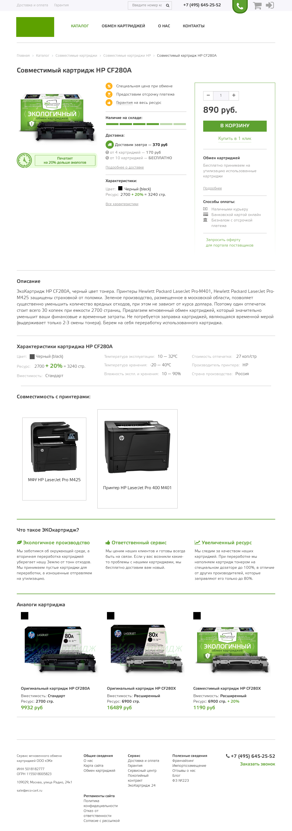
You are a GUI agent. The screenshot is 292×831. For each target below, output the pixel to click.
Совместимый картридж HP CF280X (227, 689)
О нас (164, 26)
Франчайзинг (183, 760)
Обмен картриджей (123, 26)
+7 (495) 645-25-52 (202, 5)
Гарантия (61, 5)
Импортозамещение (189, 765)
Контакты (194, 26)
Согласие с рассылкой (102, 820)
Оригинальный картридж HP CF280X (141, 689)
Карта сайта (93, 765)
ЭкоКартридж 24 (142, 785)
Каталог (80, 26)
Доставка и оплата (32, 5)
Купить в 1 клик (234, 139)
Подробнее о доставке (125, 167)
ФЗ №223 (180, 780)
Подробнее (212, 188)
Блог (176, 775)
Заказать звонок (257, 764)
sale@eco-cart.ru (29, 790)
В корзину (234, 126)
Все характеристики (122, 204)
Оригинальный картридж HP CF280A (55, 689)
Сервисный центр (142, 770)
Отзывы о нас (183, 770)
